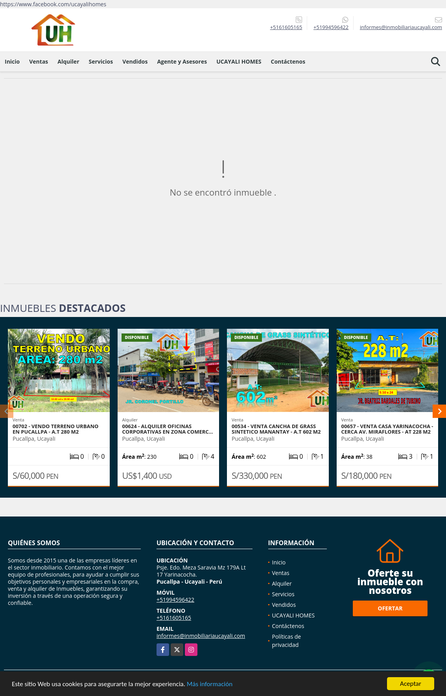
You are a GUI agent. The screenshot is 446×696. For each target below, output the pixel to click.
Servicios (101, 61)
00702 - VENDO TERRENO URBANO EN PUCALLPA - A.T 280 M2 (55, 428)
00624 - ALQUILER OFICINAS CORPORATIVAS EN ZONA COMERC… (167, 428)
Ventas (38, 61)
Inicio (12, 61)
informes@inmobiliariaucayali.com (201, 635)
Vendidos (134, 61)
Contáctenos (288, 61)
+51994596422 (330, 27)
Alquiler (68, 61)
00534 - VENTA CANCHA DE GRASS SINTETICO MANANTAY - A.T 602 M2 (276, 428)
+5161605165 (286, 27)
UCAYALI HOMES (238, 61)
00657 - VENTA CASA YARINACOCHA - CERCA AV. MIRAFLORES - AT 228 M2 (387, 428)
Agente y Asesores (182, 61)
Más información (209, 684)
